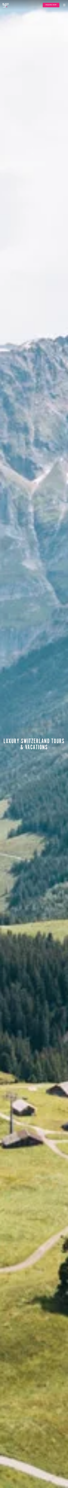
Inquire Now (50, 5)
